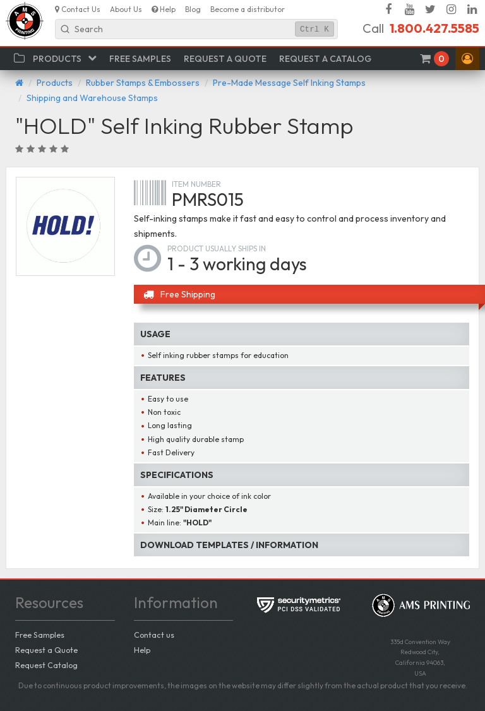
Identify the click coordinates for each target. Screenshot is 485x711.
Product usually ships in (216, 248)
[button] (467, 58)
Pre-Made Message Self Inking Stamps (289, 82)
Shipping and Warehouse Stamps (92, 98)
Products (55, 82)
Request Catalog (46, 665)
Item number (196, 184)
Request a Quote (46, 650)
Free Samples (39, 635)
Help (142, 650)
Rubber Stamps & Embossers (143, 82)
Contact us (154, 635)
